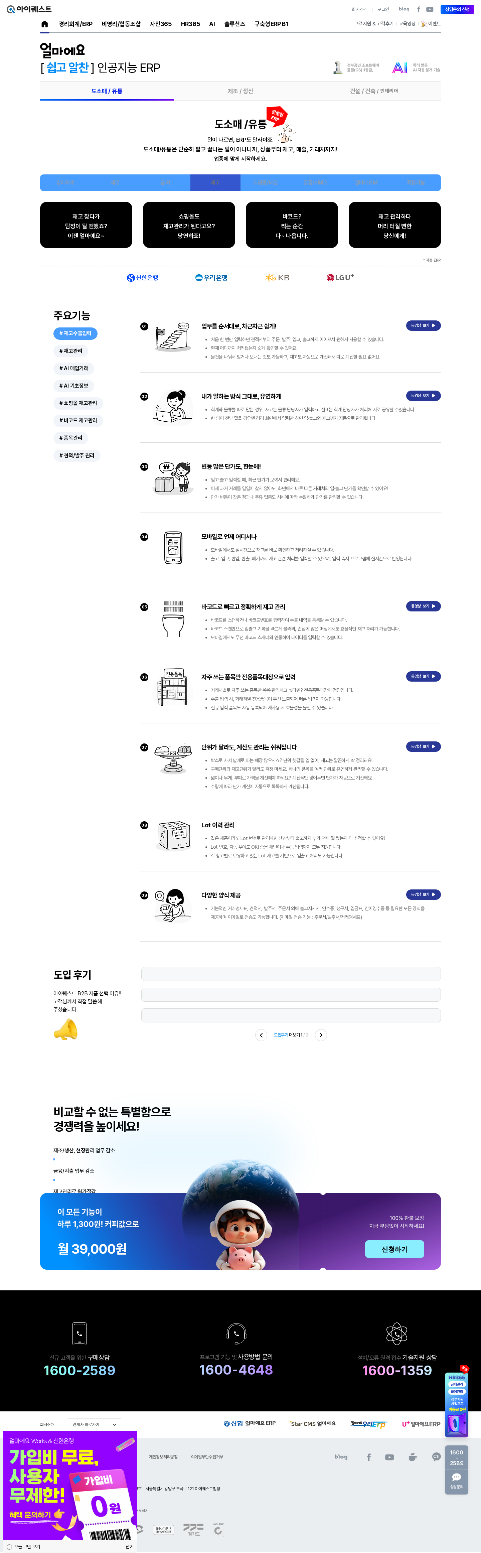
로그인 (383, 9)
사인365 (161, 23)
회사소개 (359, 9)
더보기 (287, 1036)
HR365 (190, 23)
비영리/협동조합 (121, 23)
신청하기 (394, 1250)
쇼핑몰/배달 (265, 182)
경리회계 (65, 182)
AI (212, 23)
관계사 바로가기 (86, 1425)
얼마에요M (365, 182)
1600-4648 (233, 1371)
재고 (215, 182)
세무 (115, 182)
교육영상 (407, 24)
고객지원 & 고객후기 (374, 24)
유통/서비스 (315, 182)
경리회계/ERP (76, 23)
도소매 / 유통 (107, 91)
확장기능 (416, 182)
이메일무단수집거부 (207, 1458)
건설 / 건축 (374, 91)
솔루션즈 (235, 23)
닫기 (130, 1546)
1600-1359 (400, 1372)
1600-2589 (73, 1372)
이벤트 (431, 23)
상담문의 (456, 1481)
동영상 (423, 325)
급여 (165, 182)
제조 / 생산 (241, 91)
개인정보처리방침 (163, 1458)
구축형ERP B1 (271, 23)
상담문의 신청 (457, 9)
